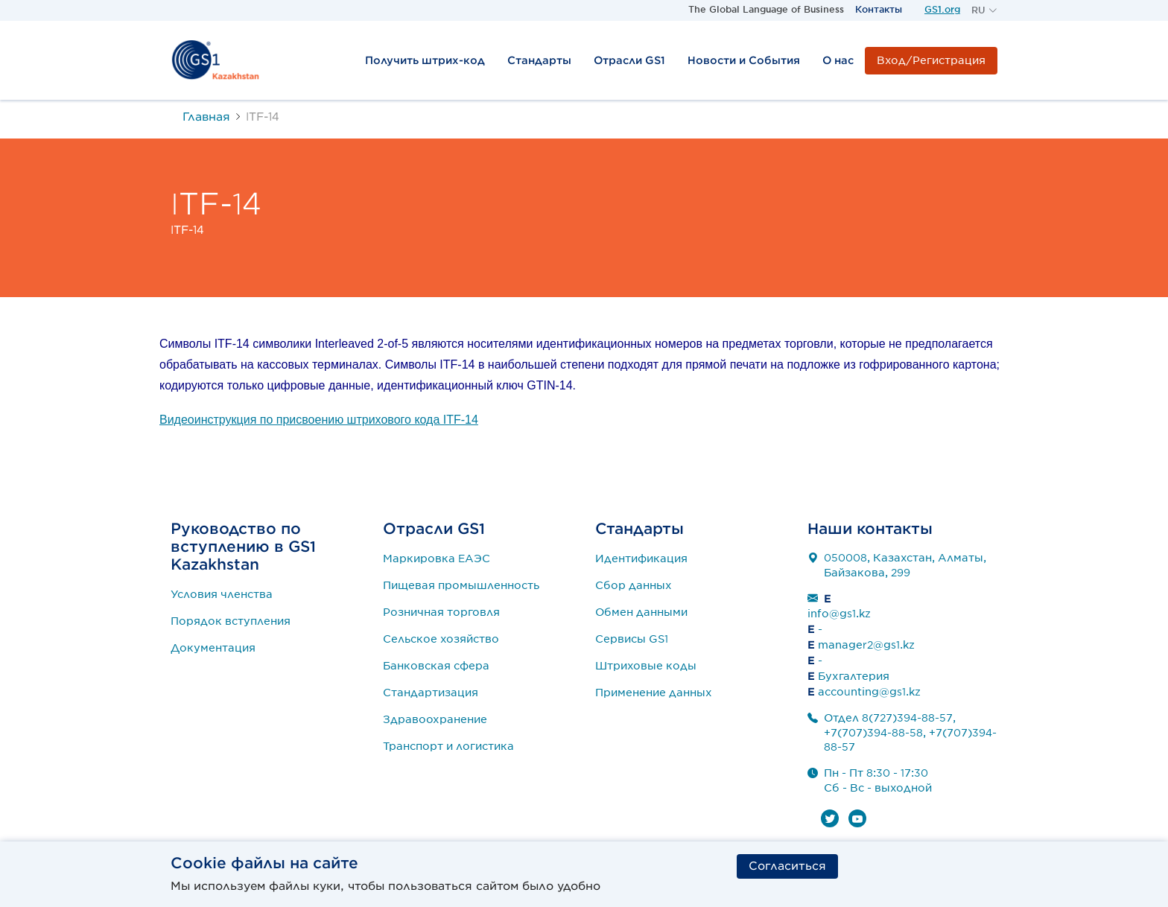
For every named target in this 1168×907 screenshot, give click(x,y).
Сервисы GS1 (631, 639)
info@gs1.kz (839, 614)
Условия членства (222, 594)
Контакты (878, 9)
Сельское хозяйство (441, 639)
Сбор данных (633, 585)
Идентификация (641, 558)
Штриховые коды (645, 666)
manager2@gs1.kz (866, 645)
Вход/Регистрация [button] (931, 60)
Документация (213, 648)
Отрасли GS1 (629, 60)
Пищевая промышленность (461, 585)
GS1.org (942, 9)
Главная (206, 116)
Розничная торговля (441, 612)
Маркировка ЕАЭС (436, 558)
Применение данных (653, 692)
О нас (838, 60)
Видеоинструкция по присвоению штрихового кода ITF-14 (318, 419)
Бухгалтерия (853, 676)
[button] (984, 10)
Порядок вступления (231, 621)
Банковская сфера (436, 666)
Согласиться (787, 865)
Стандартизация (430, 692)
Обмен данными (641, 612)
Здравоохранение (435, 719)
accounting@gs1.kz (869, 692)
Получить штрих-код (425, 60)
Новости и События (744, 60)
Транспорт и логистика (448, 746)
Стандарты (539, 60)
